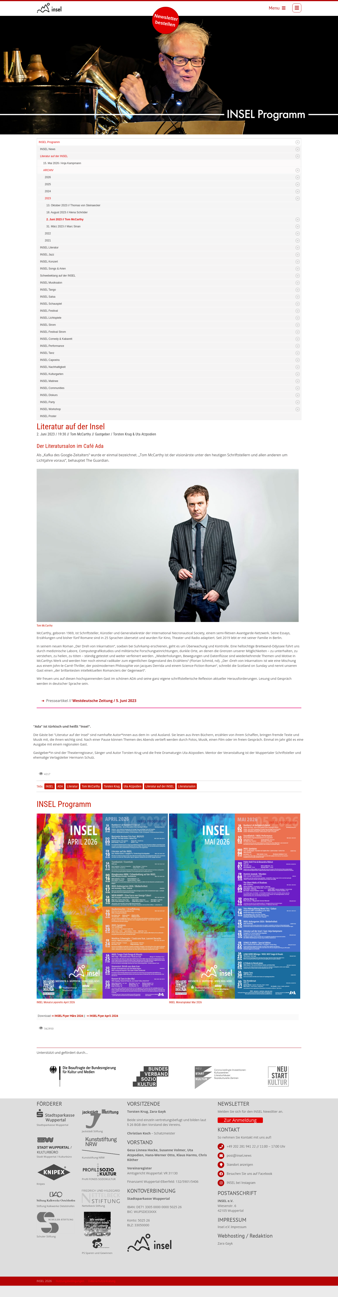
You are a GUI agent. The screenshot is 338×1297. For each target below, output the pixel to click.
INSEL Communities (52, 399)
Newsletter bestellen (166, 20)
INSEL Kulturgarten (51, 385)
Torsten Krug (112, 797)
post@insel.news (239, 1167)
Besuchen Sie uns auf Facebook (249, 1185)
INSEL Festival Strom (53, 343)
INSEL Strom (48, 336)
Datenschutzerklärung (101, 1292)
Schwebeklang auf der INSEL (58, 287)
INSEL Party (47, 413)
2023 (48, 209)
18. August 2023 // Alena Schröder (67, 223)
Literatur (72, 797)
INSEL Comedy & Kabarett (56, 350)
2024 (48, 202)
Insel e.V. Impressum (232, 1238)
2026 (48, 188)
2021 (48, 251)
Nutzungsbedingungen (70, 1292)
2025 (48, 195)
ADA (60, 797)
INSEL (49, 797)
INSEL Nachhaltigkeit (53, 378)
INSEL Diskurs (49, 406)
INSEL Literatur (49, 258)
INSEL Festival (49, 322)
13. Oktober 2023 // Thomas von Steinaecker (73, 216)
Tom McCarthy (91, 797)
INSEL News (47, 160)
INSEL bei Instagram (241, 1194)
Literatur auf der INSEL (54, 167)
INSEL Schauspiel (51, 315)
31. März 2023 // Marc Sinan (63, 237)
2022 (48, 244)
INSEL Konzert (49, 272)
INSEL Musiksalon (51, 294)
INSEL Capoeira (50, 371)
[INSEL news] (49, 8)
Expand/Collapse (297, 153)
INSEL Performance (52, 357)
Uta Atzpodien (132, 797)
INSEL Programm (49, 153)
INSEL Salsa (47, 308)
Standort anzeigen (240, 1176)
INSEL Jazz (47, 265)
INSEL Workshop (50, 420)
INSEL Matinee (49, 392)
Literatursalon (186, 797)
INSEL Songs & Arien (53, 280)
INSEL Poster (48, 427)
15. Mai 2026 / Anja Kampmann (62, 174)
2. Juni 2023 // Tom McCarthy (64, 230)
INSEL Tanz (47, 364)
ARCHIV (48, 181)
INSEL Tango (48, 301)
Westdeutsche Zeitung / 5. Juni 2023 (104, 711)
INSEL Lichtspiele (50, 329)
